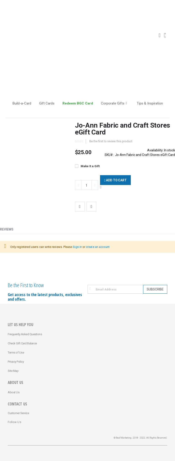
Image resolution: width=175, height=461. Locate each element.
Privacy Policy (16, 361)
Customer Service (18, 413)
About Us (13, 392)
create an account (98, 247)
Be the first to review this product (110, 141)
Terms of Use (16, 352)
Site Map (13, 371)
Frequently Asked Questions (25, 334)
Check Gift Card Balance (22, 343)
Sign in (77, 247)
